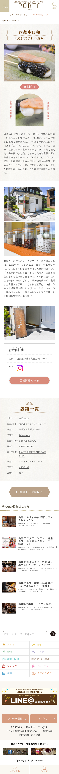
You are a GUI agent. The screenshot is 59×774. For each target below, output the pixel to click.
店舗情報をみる (29, 380)
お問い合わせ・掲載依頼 (40, 731)
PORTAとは (17, 727)
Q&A (44, 727)
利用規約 (24, 734)
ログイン (43, 718)
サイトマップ (33, 727)
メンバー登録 (15, 718)
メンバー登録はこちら (39, 14)
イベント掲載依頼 (15, 731)
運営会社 (35, 734)
